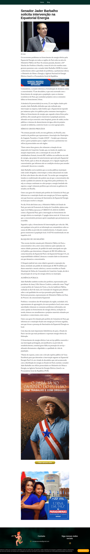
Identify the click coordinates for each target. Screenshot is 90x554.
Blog (48, 2)
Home (42, 2)
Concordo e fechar (83, 550)
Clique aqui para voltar (45, 462)
